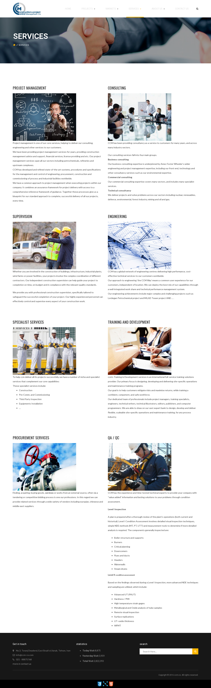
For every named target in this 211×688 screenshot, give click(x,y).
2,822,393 (93, 661)
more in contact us (22, 664)
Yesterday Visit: (90, 656)
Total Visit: (88, 661)
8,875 (91, 650)
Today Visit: (88, 650)
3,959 (93, 656)
